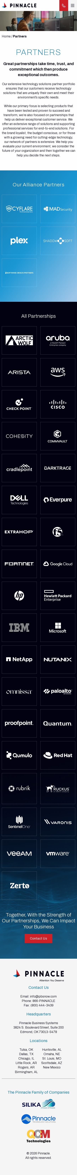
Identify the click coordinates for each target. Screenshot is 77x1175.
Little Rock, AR (26, 1063)
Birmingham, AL (26, 1072)
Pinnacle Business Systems (38, 1023)
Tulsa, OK (26, 1049)
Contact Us (38, 938)
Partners (20, 36)
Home (6, 36)
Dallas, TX (26, 1054)
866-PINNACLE (44, 1001)
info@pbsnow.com (43, 996)
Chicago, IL (26, 1058)
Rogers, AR (26, 1067)
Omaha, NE (52, 1054)
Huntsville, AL (51, 1049)
